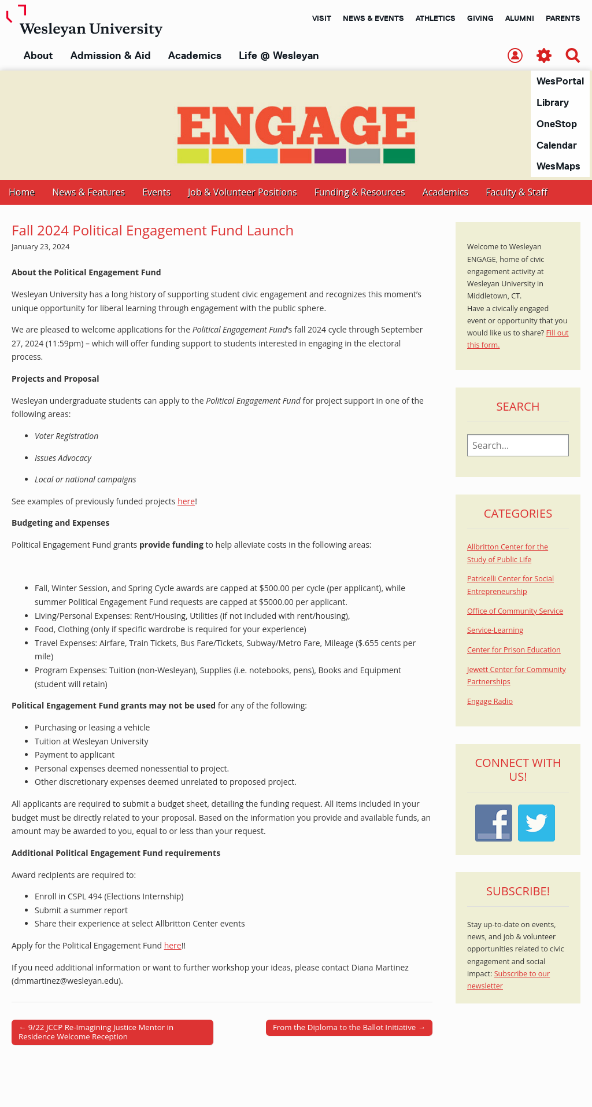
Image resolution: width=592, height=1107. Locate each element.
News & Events (373, 18)
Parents (563, 18)
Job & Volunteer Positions (242, 192)
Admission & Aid (111, 55)
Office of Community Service (515, 612)
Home (22, 192)
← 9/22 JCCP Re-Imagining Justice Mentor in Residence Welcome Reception (95, 1032)
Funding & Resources (359, 192)
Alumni (519, 18)
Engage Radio (490, 702)
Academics (194, 55)
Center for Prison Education (514, 650)
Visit (321, 18)
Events (156, 192)
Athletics (436, 18)
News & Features (88, 192)
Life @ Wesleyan (278, 55)
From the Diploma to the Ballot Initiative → (349, 1028)
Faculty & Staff (516, 192)
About (38, 55)
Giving (480, 18)
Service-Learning (495, 631)
